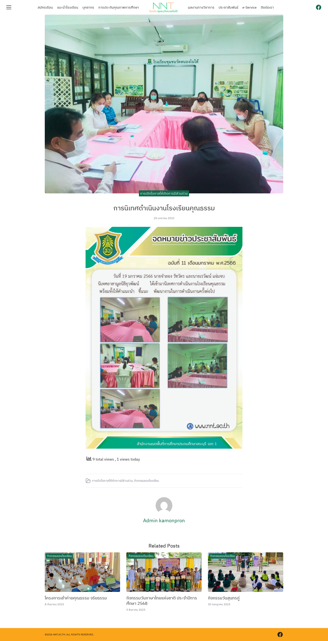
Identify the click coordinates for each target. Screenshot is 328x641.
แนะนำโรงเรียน (67, 7)
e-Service (249, 7)
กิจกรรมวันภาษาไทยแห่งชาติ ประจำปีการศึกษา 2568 (161, 600)
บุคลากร (88, 7)
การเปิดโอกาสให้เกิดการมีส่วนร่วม (164, 193)
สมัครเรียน (45, 7)
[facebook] (318, 7)
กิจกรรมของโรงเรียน (146, 481)
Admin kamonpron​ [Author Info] (164, 520)
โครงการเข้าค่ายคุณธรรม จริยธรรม (76, 598)
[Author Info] (164, 513)
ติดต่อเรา (267, 7)
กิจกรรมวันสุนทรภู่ (224, 598)
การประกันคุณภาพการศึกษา (118, 7)
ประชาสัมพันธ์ (228, 7)
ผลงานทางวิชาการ (201, 7)
